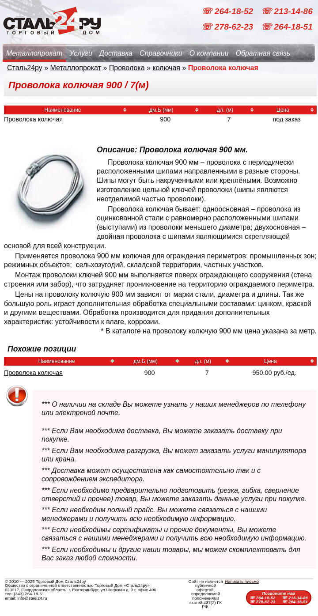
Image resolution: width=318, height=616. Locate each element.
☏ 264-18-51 (287, 26)
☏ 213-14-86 (287, 11)
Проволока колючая (33, 372)
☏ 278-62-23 (228, 26)
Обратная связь (262, 53)
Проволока (127, 68)
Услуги (80, 53)
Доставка (115, 53)
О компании (209, 53)
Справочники (161, 53)
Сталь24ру (24, 68)
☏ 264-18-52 (228, 11)
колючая (166, 68)
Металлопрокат (34, 53)
